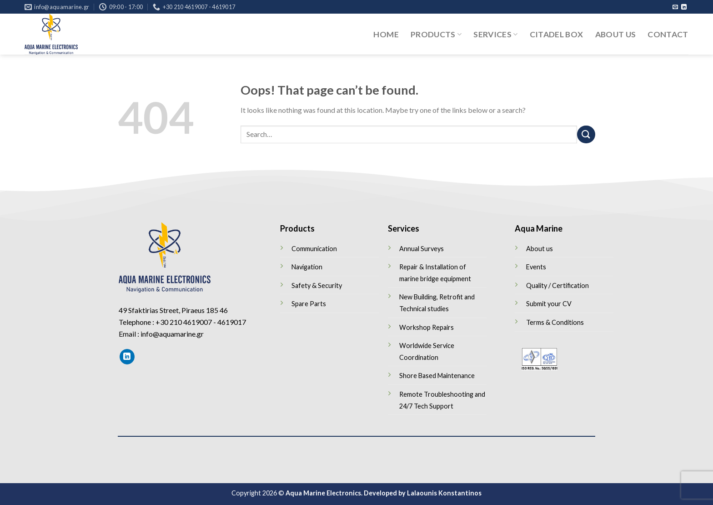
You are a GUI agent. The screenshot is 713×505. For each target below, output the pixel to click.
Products (436, 34)
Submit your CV (549, 304)
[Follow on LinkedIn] (684, 7)
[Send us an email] (675, 7)
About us (615, 34)
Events (536, 267)
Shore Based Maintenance (437, 375)
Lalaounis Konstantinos (444, 493)
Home (385, 34)
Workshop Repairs (426, 327)
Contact (668, 34)
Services (495, 34)
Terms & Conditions (555, 322)
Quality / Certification (557, 285)
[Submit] (586, 134)
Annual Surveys (421, 248)
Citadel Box (556, 34)
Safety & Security (316, 285)
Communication (314, 248)
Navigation (306, 267)
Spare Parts (308, 304)
